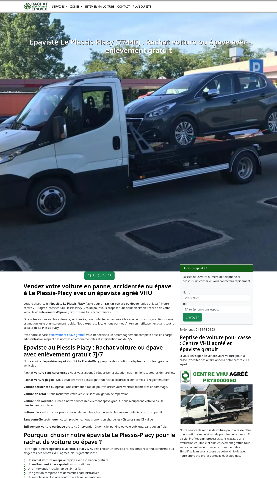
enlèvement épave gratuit (68, 335)
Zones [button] (75, 7)
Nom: (186, 292)
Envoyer (192, 317)
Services (58, 7)
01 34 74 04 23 (99, 275)
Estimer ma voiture (99, 7)
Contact (123, 7)
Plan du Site (142, 7)
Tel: (185, 304)
